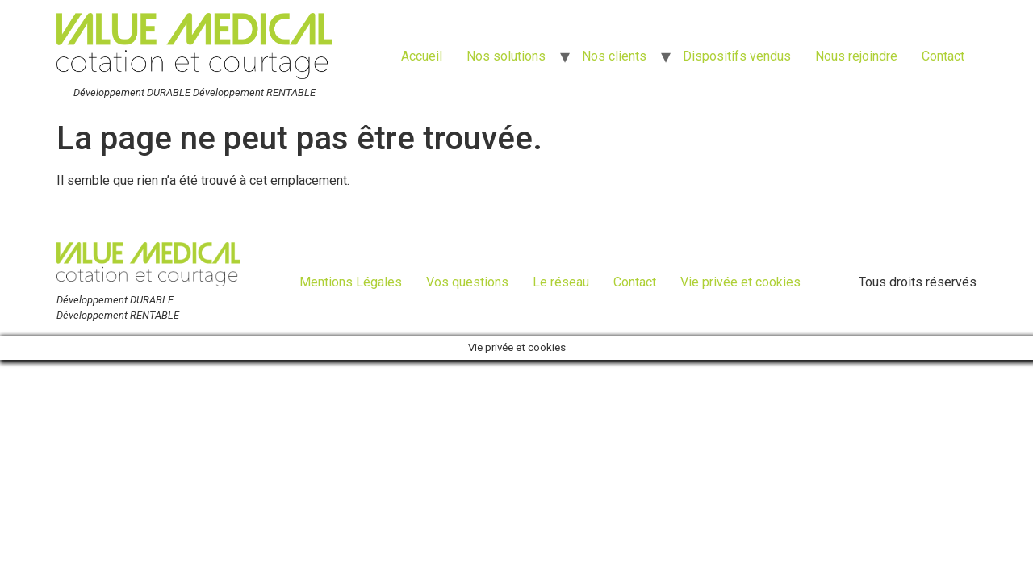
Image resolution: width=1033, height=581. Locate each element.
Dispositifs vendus (737, 56)
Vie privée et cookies (740, 282)
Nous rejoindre (856, 56)
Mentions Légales (350, 282)
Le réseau (561, 282)
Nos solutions (506, 56)
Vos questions (467, 282)
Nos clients (614, 56)
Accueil (421, 56)
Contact (943, 56)
